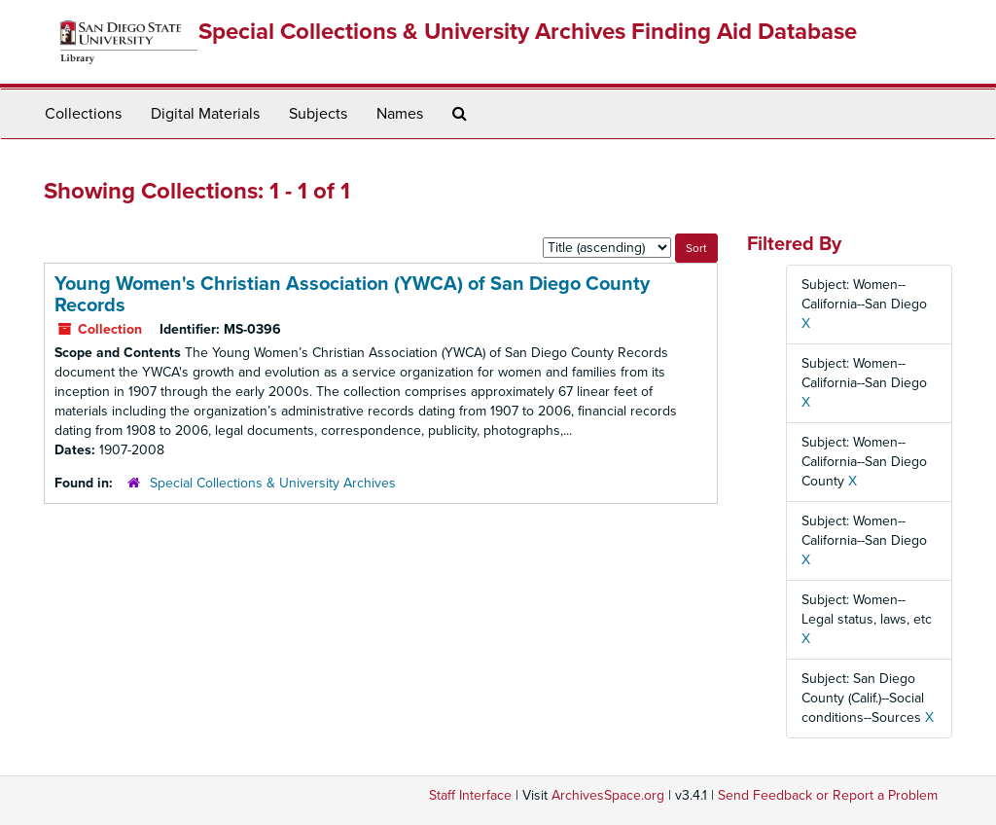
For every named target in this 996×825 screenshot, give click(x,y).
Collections (83, 114)
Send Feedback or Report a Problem (828, 795)
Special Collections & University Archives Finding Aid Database (527, 32)
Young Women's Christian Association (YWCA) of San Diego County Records (352, 294)
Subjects (318, 114)
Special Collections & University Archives (273, 483)
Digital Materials (205, 114)
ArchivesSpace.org (607, 795)
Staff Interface (470, 795)
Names (399, 114)
